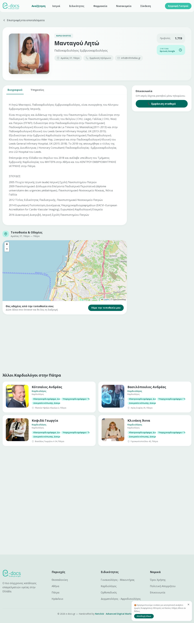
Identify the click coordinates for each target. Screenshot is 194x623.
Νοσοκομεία (123, 6)
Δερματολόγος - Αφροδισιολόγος (121, 599)
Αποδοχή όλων (144, 616)
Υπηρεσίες (37, 91)
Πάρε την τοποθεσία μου (106, 307)
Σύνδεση (145, 6)
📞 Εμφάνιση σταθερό (162, 103)
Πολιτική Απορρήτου (163, 586)
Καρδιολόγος (109, 586)
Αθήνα (55, 586)
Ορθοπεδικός (109, 592)
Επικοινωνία (157, 592)
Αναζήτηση (38, 6)
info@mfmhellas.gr (128, 57)
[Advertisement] (97, 343)
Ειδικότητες (76, 6)
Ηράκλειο (57, 599)
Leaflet (105, 299)
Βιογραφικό (15, 91)
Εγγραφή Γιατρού (178, 5)
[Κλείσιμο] (188, 604)
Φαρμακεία (100, 6)
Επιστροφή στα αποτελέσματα (24, 20)
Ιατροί (56, 6)
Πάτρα (55, 592)
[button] (6, 244)
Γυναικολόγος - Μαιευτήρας (118, 580)
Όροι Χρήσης (158, 580)
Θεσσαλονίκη (60, 580)
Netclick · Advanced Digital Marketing (116, 613)
